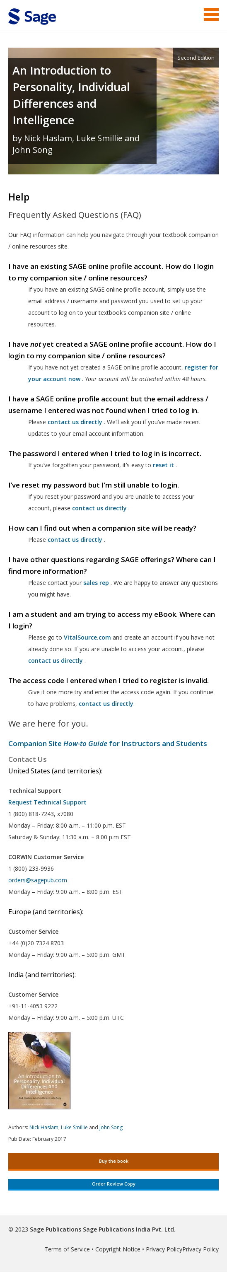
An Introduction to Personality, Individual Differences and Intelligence (71, 95)
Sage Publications (55, 1229)
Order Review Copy (113, 1184)
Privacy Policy (164, 1249)
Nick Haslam (43, 1127)
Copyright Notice (117, 1249)
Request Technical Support (47, 802)
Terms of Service (67, 1249)
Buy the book (113, 1161)
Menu (211, 14)
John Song (111, 1127)
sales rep (96, 583)
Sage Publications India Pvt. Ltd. (128, 1229)
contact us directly (55, 660)
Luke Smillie (74, 1127)
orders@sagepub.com (37, 880)
